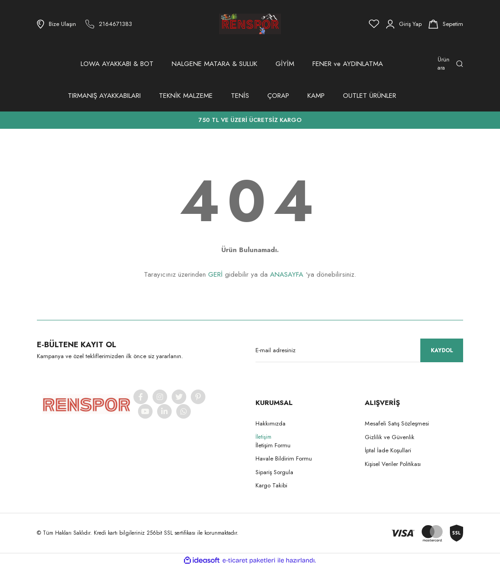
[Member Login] (404, 24)
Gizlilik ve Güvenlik (389, 437)
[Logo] (250, 24)
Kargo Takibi (271, 485)
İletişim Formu (273, 445)
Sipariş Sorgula (274, 472)
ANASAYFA (286, 274)
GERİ (215, 274)
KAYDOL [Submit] (442, 350)
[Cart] (446, 24)
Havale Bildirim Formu (283, 458)
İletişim (263, 437)
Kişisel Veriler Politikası (393, 464)
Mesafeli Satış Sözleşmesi (397, 423)
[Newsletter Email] (359, 350)
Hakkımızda (270, 423)
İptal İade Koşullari (388, 450)
